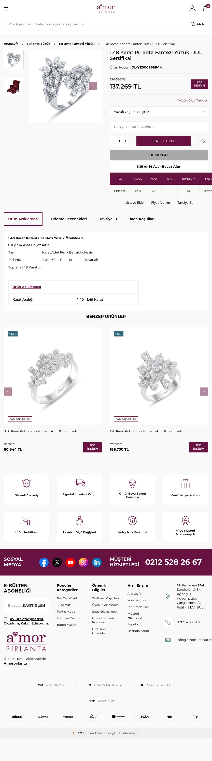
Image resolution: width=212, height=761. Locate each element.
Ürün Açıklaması (23, 219)
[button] (93, 86)
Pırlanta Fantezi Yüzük (77, 44)
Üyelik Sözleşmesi (105, 618)
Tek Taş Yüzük (67, 611)
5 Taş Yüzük (65, 618)
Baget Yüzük (66, 638)
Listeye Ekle (134, 203)
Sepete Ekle (163, 141)
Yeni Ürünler (137, 613)
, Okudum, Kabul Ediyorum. (26, 634)
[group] (65, 86)
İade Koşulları (142, 219)
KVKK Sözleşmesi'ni (26, 632)
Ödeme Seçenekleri (69, 219)
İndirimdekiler (138, 620)
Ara (197, 24)
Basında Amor (138, 644)
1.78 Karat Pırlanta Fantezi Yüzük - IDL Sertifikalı (146, 431)
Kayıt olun (33, 618)
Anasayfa (11, 44)
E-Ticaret (89, 746)
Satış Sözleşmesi (104, 625)
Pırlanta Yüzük (38, 44)
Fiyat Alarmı (160, 203)
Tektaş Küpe (66, 625)
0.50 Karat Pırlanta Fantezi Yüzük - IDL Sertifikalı (40, 431)
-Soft (78, 746)
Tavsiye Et (185, 203)
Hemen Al (159, 155)
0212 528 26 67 (173, 568)
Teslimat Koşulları (105, 611)
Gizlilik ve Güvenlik (99, 644)
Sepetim (134, 637)
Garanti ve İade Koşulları (103, 633)
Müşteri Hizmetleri (135, 629)
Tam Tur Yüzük (68, 631)
